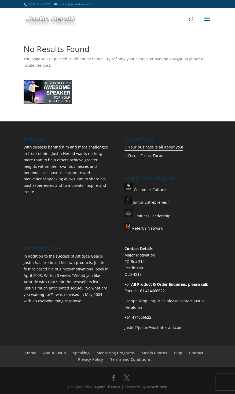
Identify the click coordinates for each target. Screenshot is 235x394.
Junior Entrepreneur (150, 202)
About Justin (54, 352)
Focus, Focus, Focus (145, 155)
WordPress (157, 386)
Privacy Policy (90, 359)
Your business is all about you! (155, 147)
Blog (178, 352)
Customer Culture (149, 189)
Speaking (81, 352)
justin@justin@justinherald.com (153, 327)
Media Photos (154, 352)
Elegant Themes (105, 386)
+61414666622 (38, 4)
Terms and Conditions (130, 359)
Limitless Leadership (152, 215)
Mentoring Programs (116, 352)
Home (30, 352)
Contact (196, 352)
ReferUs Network (143, 228)
